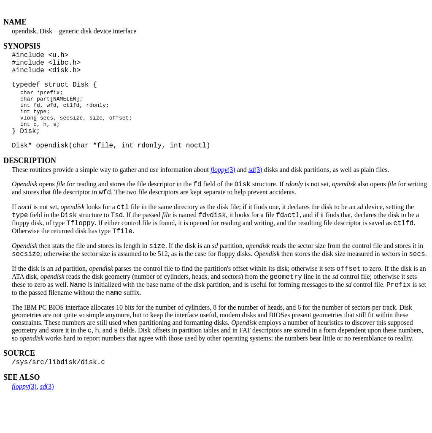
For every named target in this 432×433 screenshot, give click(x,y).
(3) (223, 187)
